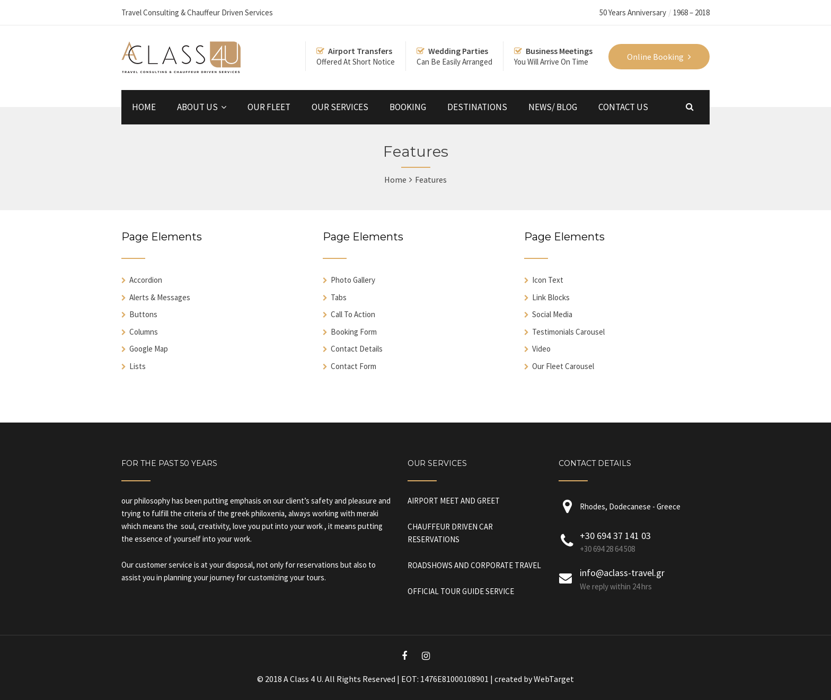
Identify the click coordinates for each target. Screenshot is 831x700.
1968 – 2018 (691, 12)
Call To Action (353, 314)
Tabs (339, 297)
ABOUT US (197, 107)
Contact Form (353, 366)
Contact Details (357, 349)
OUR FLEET (268, 107)
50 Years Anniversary (632, 12)
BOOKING (408, 107)
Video (541, 349)
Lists (137, 366)
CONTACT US (623, 107)
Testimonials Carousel (568, 332)
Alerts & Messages (159, 297)
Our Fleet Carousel (563, 366)
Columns (143, 332)
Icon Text (547, 280)
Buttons (143, 314)
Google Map (148, 349)
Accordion (145, 280)
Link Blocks (551, 297)
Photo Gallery (353, 280)
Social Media (552, 314)
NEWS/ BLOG (552, 107)
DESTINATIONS (477, 107)
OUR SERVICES (340, 107)
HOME (144, 107)
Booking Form (354, 332)
